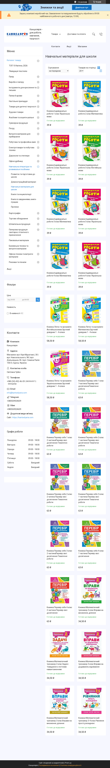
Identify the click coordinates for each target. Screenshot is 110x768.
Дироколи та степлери (19, 156)
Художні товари (16, 112)
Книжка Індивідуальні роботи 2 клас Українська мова (58, 168)
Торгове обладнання (18, 218)
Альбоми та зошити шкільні (21, 117)
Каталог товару (14, 60)
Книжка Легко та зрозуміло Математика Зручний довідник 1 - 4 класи (90, 329)
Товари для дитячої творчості (22, 106)
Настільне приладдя (18, 101)
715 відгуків (82, 2)
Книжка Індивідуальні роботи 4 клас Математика (59, 274)
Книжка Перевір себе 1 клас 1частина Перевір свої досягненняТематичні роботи (91, 385)
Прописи (15, 207)
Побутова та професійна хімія (22, 142)
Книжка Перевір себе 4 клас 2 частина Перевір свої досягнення (59, 610)
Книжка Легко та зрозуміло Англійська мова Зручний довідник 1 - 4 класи (59, 329)
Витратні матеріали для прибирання (19, 135)
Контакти (55, 46)
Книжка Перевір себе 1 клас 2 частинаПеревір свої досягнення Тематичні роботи (59, 441)
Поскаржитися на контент (49, 765)
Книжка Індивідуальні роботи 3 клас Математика (59, 220)
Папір (11, 77)
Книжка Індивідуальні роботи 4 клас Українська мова (89, 275)
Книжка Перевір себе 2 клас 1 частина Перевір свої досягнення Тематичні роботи (91, 441)
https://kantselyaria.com (22, 417)
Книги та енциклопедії (21, 194)
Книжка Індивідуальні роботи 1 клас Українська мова (58, 113)
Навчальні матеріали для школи (22, 188)
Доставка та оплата (76, 34)
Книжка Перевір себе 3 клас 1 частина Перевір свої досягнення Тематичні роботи (91, 498)
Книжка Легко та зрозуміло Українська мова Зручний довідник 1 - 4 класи (59, 383)
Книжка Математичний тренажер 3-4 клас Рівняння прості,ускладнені (91, 720)
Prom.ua (68, 763)
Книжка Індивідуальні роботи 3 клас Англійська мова (89, 168)
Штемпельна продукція (19, 224)
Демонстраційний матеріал (23, 182)
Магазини (82, 46)
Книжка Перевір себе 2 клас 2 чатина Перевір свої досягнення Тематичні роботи (59, 498)
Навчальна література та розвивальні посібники (20, 167)
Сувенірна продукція (18, 123)
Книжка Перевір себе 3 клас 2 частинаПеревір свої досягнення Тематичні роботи (59, 555)
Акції (69, 46)
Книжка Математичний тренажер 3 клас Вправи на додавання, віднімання (90, 664)
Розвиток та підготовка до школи (23, 175)
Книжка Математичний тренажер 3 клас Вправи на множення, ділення (59, 720)
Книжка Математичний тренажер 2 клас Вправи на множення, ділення (90, 610)
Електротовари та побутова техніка (21, 148)
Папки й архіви (15, 96)
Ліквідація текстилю (18, 71)
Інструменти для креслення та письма (22, 88)
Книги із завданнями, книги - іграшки (24, 200)
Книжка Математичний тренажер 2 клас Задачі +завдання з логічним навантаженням (57, 665)
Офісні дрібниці (16, 161)
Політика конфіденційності (70, 765)
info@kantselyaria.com (17, 393)
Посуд (11, 128)
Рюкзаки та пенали (17, 262)
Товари (54, 34)
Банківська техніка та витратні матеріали (18, 247)
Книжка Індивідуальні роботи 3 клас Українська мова (89, 221)
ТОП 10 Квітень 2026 (18, 66)
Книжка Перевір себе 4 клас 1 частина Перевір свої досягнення (91, 553)
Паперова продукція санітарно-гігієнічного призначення (19, 232)
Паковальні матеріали (19, 240)
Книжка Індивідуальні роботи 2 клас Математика (90, 112)
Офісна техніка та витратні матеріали (21, 255)
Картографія (14, 213)
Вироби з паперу (16, 82)
